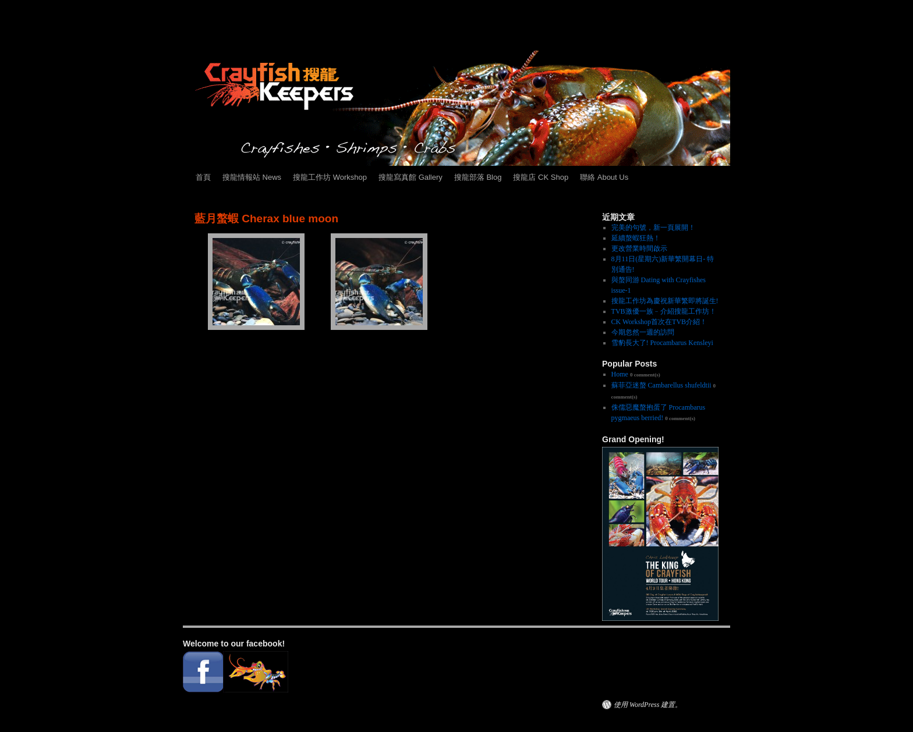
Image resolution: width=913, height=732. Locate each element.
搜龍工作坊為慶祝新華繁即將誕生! (665, 301)
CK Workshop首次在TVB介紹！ (659, 322)
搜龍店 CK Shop (540, 177)
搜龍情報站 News (251, 177)
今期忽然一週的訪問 (642, 332)
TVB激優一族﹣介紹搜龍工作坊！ (663, 311)
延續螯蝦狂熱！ (635, 238)
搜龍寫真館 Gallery (410, 177)
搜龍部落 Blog (478, 177)
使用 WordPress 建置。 (648, 705)
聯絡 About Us (604, 177)
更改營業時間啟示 (639, 248)
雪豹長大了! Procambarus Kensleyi (662, 343)
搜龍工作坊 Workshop (330, 177)
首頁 (203, 177)
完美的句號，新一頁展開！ (653, 227)
